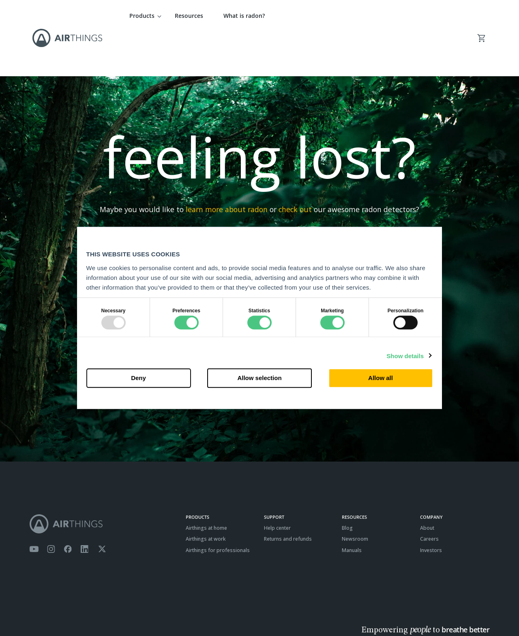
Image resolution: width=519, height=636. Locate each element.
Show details (405, 355)
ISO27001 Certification (120, 610)
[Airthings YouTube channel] (34, 505)
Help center (277, 483)
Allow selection (259, 378)
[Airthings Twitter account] (102, 505)
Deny (138, 378)
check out (295, 165)
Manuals (352, 506)
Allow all (380, 378)
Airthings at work (206, 494)
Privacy (57, 610)
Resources (189, 15)
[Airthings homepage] (103, 479)
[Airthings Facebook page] (68, 505)
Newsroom (355, 494)
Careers (429, 494)
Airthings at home (206, 483)
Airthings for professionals (218, 506)
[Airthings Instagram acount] (51, 505)
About (427, 483)
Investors (431, 506)
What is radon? (244, 15)
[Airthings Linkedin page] (84, 505)
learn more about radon (227, 165)
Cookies (81, 610)
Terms (37, 610)
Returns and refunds (288, 494)
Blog (347, 483)
